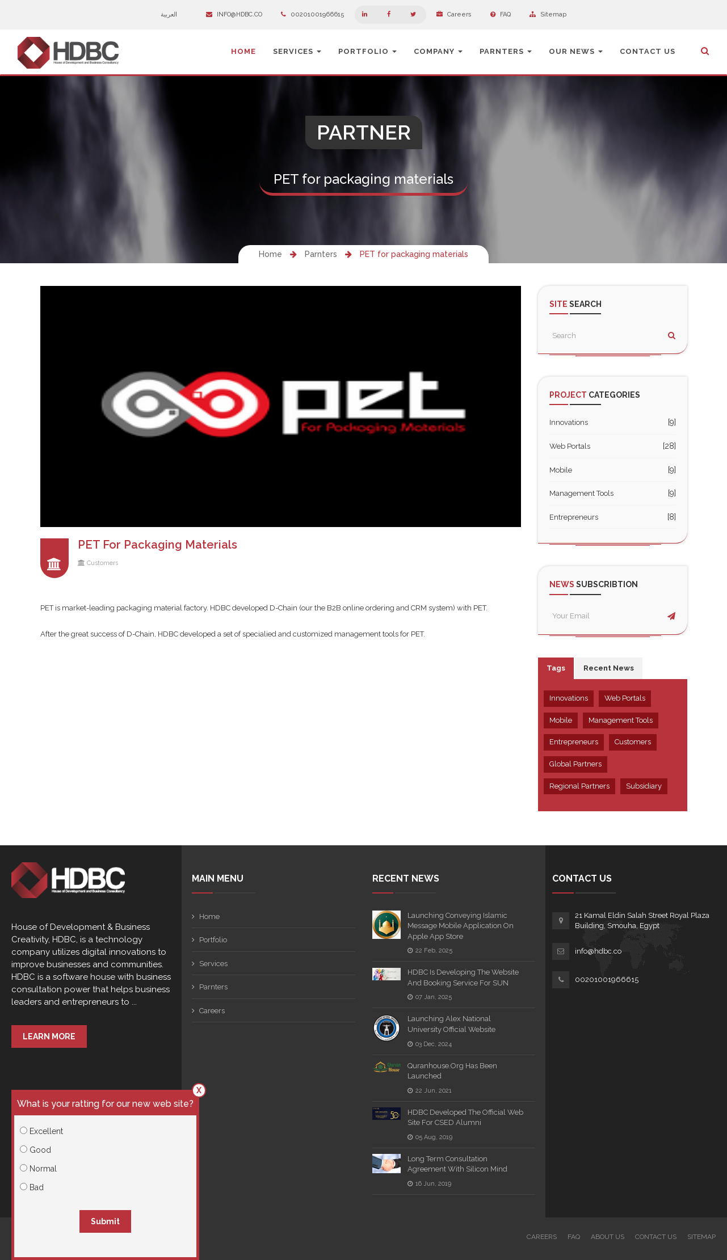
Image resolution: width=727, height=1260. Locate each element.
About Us (607, 1237)
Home (243, 51)
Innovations (568, 422)
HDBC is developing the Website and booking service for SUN (463, 977)
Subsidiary (644, 786)
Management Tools (581, 493)
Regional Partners (579, 786)
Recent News (608, 668)
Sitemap (548, 14)
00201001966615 (312, 14)
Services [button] (297, 51)
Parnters (321, 254)
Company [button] (438, 51)
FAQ (500, 14)
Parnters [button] (506, 51)
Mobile (560, 470)
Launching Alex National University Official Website (451, 1024)
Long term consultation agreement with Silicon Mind (457, 1164)
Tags (556, 668)
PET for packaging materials (414, 254)
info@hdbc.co (234, 14)
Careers (454, 14)
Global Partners (575, 764)
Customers (102, 563)
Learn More (49, 1036)
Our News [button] (576, 51)
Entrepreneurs (573, 517)
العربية (174, 14)
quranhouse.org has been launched (452, 1071)
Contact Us (647, 51)
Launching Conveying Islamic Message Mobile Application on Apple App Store (460, 926)
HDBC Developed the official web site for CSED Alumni (465, 1117)
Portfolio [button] (367, 51)
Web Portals (569, 446)
